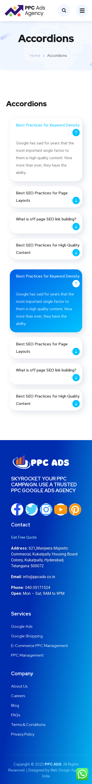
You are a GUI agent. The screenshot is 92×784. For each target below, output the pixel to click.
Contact (20, 525)
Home (35, 55)
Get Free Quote (24, 537)
